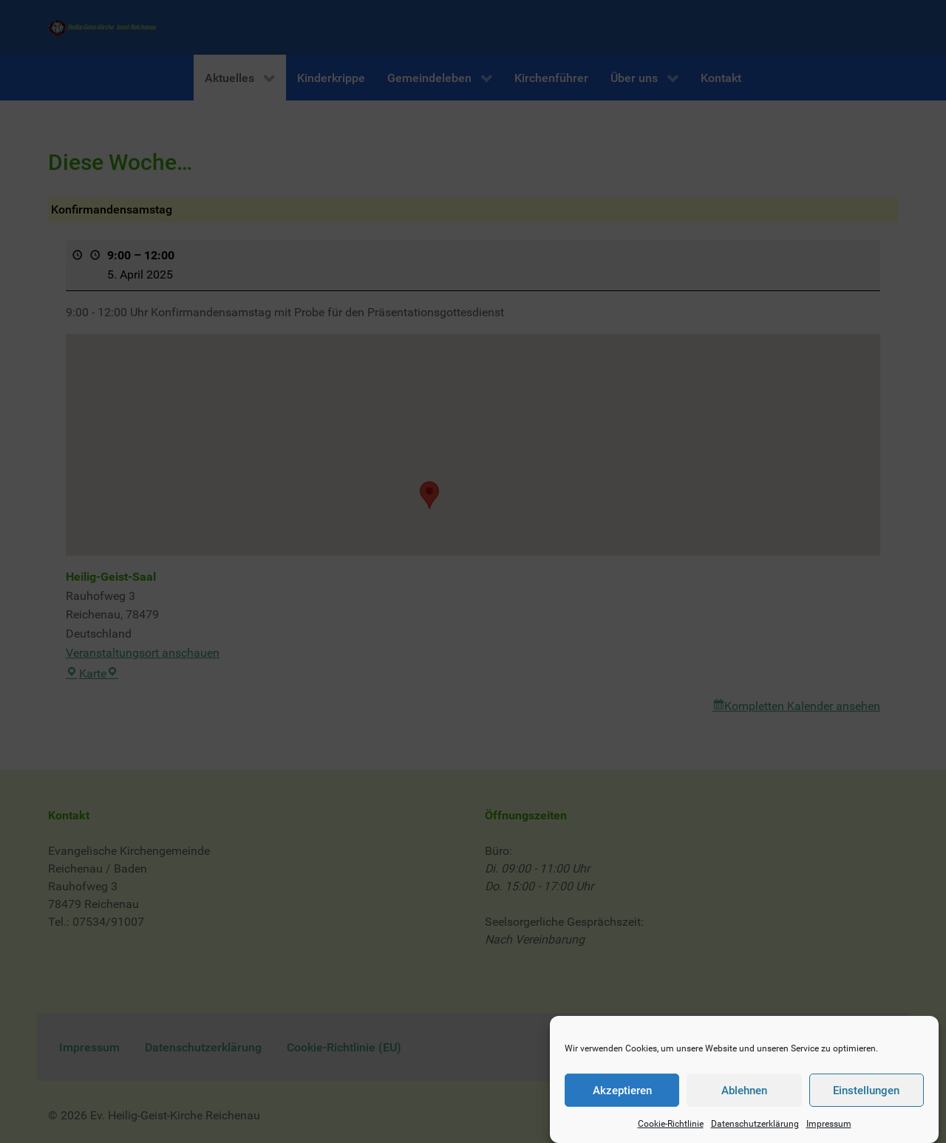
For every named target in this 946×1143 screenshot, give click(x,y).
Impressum (828, 1131)
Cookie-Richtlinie (671, 1131)
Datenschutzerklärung (755, 1131)
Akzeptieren (622, 1098)
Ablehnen (744, 1098)
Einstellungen (866, 1098)
